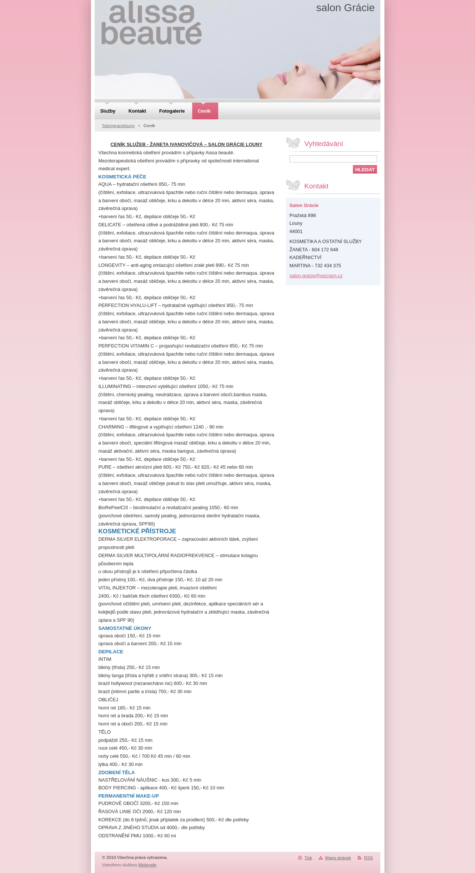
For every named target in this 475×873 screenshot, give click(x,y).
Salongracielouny (118, 125)
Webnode (147, 865)
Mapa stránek (338, 858)
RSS (368, 858)
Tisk (308, 858)
